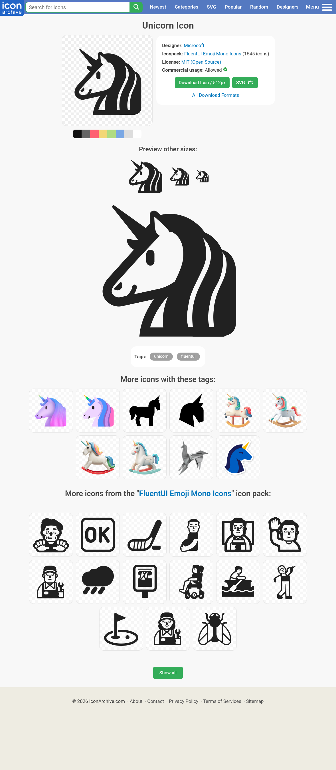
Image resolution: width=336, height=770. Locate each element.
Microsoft (194, 45)
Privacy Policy (183, 701)
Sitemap (255, 701)
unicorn (161, 356)
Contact (155, 701)
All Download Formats (215, 95)
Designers (287, 7)
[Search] (136, 7)
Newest (158, 7)
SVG (211, 7)
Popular (233, 7)
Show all (168, 672)
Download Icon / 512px (202, 82)
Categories (187, 7)
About (136, 701)
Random (259, 7)
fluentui (188, 356)
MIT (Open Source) (201, 62)
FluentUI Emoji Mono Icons (212, 54)
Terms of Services (222, 701)
